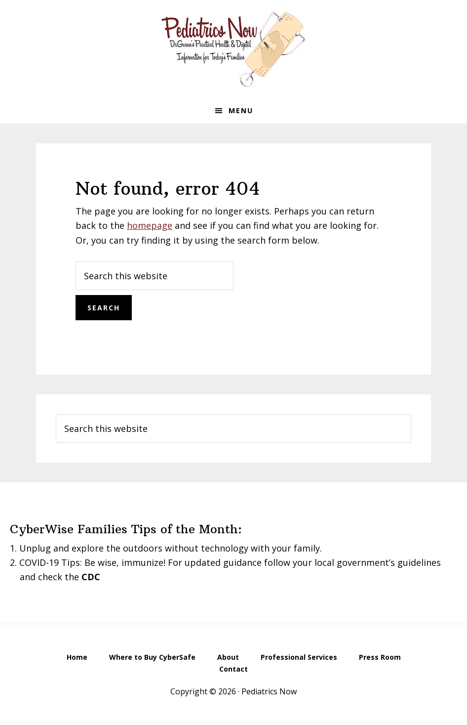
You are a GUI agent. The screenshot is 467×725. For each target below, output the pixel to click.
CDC (90, 577)
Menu (241, 110)
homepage (149, 225)
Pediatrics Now (233, 49)
